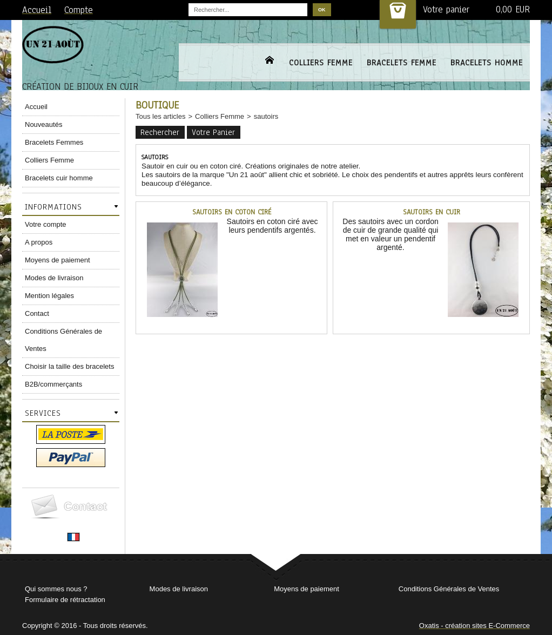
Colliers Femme (49, 160)
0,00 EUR (513, 9)
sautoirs (266, 116)
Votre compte (45, 224)
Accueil (36, 107)
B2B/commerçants (53, 384)
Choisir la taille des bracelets (69, 366)
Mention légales (49, 296)
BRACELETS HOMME (486, 62)
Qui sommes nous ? (56, 589)
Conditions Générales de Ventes (63, 340)
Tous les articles (160, 116)
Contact (37, 313)
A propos (38, 242)
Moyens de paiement (57, 260)
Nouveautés (43, 124)
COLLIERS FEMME (321, 62)
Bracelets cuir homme (59, 178)
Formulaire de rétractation (65, 600)
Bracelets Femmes (54, 142)
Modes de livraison (54, 278)
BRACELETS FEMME (401, 62)
